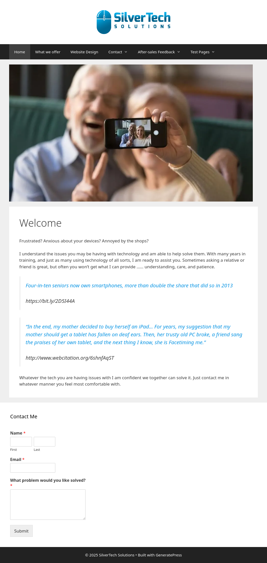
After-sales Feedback (161, 51)
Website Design (84, 51)
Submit (21, 531)
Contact (120, 51)
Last (37, 450)
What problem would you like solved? (48, 483)
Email (17, 459)
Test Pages (205, 51)
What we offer (47, 51)
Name (18, 433)
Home (19, 51)
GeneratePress (169, 554)
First (13, 450)
